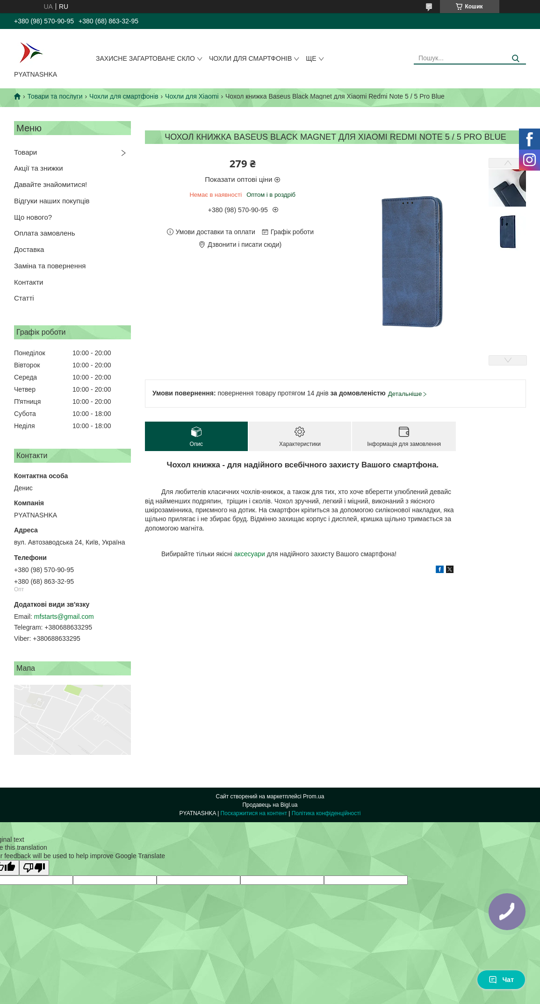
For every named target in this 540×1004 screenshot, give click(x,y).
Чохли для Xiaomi (191, 96)
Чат (501, 979)
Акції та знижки (38, 168)
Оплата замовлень (44, 233)
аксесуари (249, 554)
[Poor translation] (34, 867)
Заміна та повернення (50, 266)
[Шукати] (515, 59)
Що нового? (33, 217)
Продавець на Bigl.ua (269, 805)
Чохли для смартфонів (250, 58)
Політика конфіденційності (326, 813)
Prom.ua (313, 796)
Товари (25, 152)
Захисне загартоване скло (145, 58)
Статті (24, 298)
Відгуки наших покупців (52, 201)
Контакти (28, 282)
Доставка (29, 249)
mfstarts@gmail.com (64, 616)
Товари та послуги (54, 96)
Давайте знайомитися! (50, 184)
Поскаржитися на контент (254, 813)
